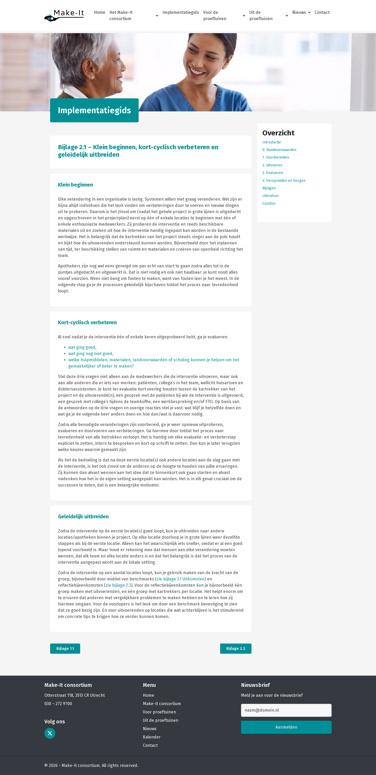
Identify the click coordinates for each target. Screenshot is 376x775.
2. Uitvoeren (272, 165)
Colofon (268, 203)
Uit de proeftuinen (268, 15)
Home (99, 12)
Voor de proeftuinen (224, 15)
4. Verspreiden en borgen (284, 180)
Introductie (271, 142)
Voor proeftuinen (159, 712)
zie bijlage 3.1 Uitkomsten (181, 578)
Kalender (152, 737)
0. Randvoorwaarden (279, 150)
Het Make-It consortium (133, 15)
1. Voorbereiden (275, 157)
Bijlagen (269, 188)
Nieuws (301, 12)
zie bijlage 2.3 (118, 585)
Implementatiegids (180, 12)
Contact (322, 12)
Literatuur (270, 196)
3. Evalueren (272, 173)
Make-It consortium (162, 703)
